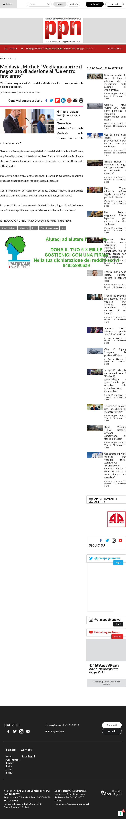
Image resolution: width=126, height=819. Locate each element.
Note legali (28, 756)
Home (3, 58)
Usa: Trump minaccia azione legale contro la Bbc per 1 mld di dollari (115, 193)
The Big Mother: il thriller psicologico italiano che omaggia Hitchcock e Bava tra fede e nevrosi (76, 48)
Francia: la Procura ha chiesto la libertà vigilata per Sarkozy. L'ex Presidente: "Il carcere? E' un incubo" (115, 304)
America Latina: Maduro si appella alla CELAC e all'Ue (115, 331)
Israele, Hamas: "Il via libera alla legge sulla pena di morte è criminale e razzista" (115, 167)
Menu (7, 3)
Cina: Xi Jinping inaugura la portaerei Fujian (115, 352)
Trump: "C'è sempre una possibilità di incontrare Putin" (115, 408)
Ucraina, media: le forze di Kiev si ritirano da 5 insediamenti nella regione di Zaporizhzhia (115, 82)
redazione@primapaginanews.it (72, 803)
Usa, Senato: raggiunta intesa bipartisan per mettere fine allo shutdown (115, 218)
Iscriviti (117, 637)
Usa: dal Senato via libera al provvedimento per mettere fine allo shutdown (115, 140)
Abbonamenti (13, 759)
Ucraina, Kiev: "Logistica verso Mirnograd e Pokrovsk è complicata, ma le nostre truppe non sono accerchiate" (115, 247)
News (60, 4)
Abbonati (94, 4)
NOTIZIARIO (115, 48)
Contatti (26, 749)
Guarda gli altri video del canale (106, 682)
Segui (118, 562)
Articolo (74, 4)
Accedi (114, 4)
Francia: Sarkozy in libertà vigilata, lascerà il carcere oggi (115, 276)
